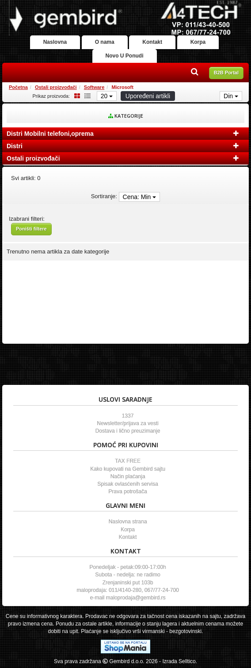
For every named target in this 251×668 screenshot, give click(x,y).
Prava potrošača (127, 491)
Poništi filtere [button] (31, 228)
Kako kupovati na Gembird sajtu (127, 469)
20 (107, 96)
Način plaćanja (127, 476)
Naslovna (55, 42)
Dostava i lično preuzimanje (127, 431)
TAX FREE (128, 461)
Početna (18, 87)
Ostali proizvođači (56, 87)
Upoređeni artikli (148, 96)
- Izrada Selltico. (178, 661)
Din (231, 96)
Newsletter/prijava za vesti (127, 423)
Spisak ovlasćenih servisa (127, 484)
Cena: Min (139, 196)
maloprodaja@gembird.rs (136, 598)
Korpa (198, 42)
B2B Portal (226, 72)
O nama (104, 42)
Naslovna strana (128, 521)
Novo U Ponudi (125, 56)
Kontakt (152, 42)
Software (94, 87)
